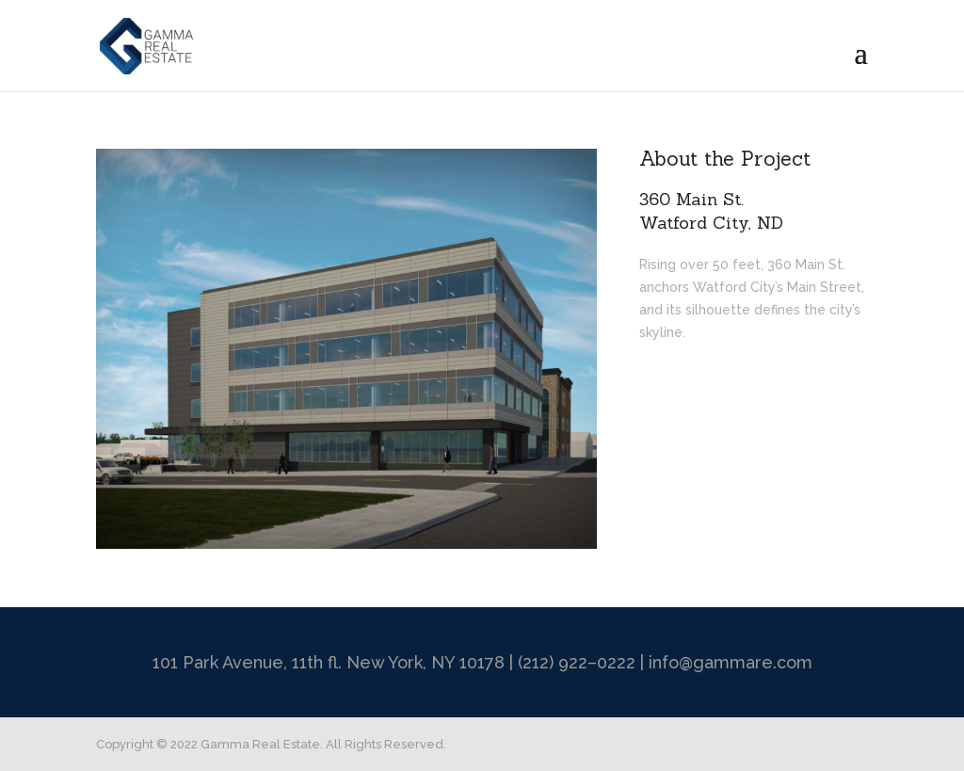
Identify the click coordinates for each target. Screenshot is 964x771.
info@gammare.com (730, 662)
